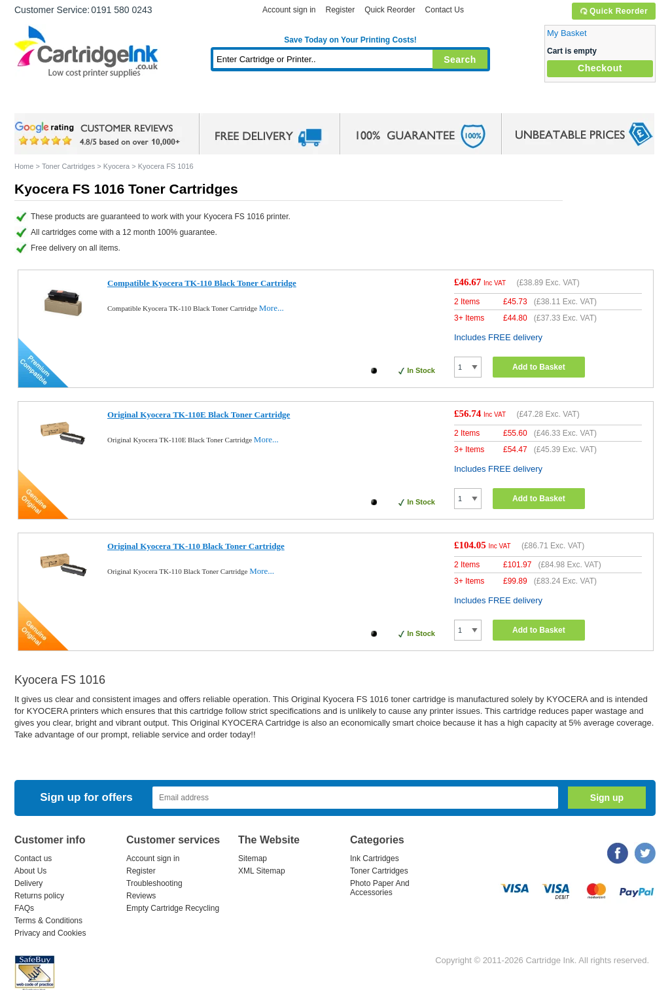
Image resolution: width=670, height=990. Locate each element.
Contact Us (444, 9)
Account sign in (288, 9)
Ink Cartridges (114, 101)
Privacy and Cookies (50, 933)
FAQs (24, 908)
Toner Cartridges (214, 101)
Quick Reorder (613, 11)
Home (40, 101)
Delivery (28, 883)
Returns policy (39, 895)
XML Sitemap (261, 870)
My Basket (567, 33)
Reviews (141, 895)
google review (99, 134)
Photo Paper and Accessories (353, 101)
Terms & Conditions (48, 920)
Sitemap (252, 858)
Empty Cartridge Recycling (172, 908)
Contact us (33, 858)
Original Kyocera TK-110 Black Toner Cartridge (196, 546)
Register (340, 9)
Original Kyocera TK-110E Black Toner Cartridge (198, 414)
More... (271, 308)
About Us (30, 870)
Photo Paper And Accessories (380, 888)
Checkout (600, 68)
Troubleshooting (154, 883)
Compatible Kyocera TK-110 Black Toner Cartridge (201, 283)
